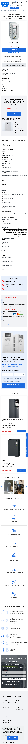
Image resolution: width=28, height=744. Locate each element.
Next (26, 487)
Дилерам (17, 705)
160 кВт (4, 244)
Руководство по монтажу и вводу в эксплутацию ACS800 (13, 285)
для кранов (20, 232)
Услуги (16, 702)
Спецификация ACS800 (10, 281)
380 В (3, 240)
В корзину (14, 49)
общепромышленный (10, 229)
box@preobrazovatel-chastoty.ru (17, 3)
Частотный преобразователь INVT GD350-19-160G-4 (14, 420)
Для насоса (5, 698)
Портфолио (17, 700)
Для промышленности (8, 705)
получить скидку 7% (13, 385)
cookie (15, 727)
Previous (2, 487)
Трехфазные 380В (7, 707)
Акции (16, 704)
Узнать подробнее (14, 325)
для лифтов (20, 230)
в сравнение (15, 42)
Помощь (5, 716)
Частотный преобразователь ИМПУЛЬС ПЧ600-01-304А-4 (11, 119)
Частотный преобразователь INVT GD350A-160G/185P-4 (13, 459)
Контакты (17, 712)
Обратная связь (6, 724)
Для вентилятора (6, 702)
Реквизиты (17, 711)
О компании (18, 696)
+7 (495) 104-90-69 (16, 1)
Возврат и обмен (6, 725)
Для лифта (5, 700)
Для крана (5, 704)
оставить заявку (14, 53)
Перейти (14, 114)
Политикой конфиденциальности (12, 381)
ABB (2, 153)
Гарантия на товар (7, 720)
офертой (10, 57)
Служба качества (19, 709)
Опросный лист (8, 289)
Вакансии (17, 707)
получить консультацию (14, 678)
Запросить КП (14, 7)
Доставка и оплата (7, 718)
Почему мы (17, 698)
